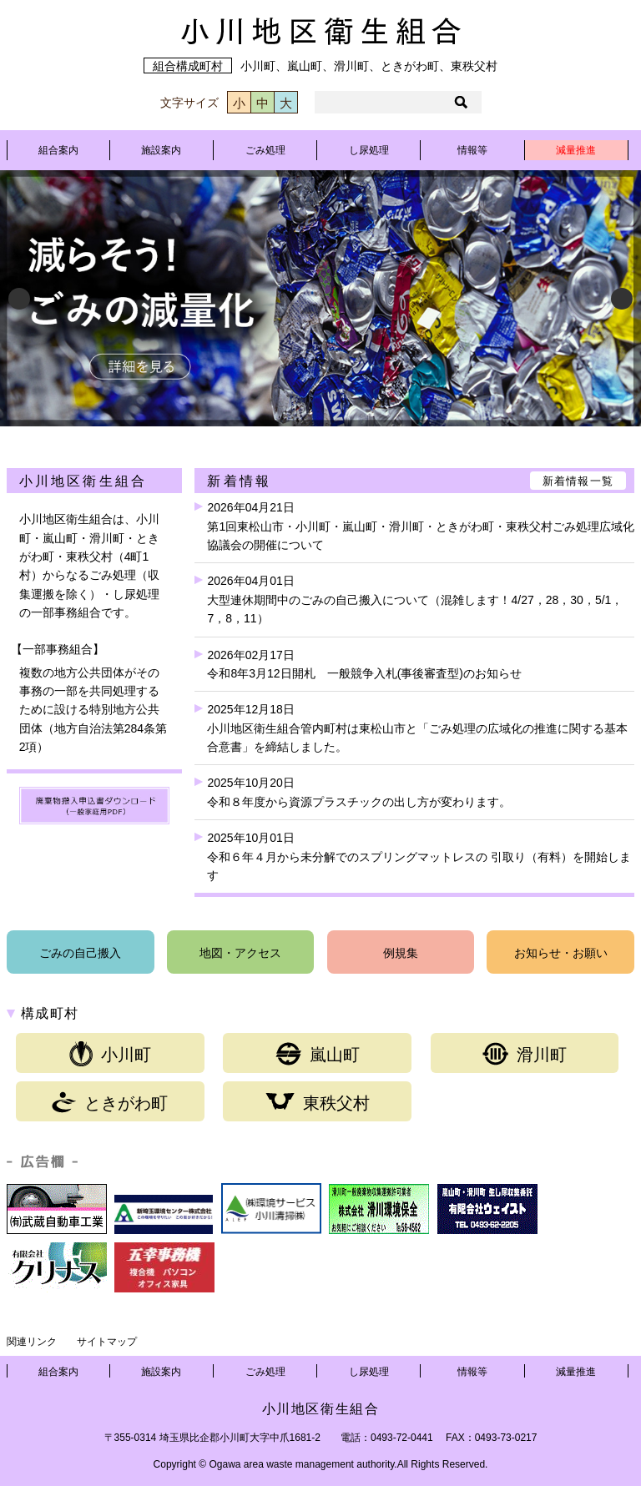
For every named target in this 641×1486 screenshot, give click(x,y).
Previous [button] (19, 299)
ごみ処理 (265, 150)
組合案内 (58, 150)
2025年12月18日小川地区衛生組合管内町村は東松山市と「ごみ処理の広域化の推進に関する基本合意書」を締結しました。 (417, 728)
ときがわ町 (110, 1102)
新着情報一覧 (578, 481)
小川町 (110, 1053)
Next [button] (622, 299)
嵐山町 (317, 1053)
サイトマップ (107, 1341)
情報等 (472, 150)
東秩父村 (317, 1102)
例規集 (400, 953)
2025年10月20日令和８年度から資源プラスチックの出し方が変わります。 (359, 792)
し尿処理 (369, 150)
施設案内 (161, 150)
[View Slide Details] (320, 298)
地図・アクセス (240, 953)
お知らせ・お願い (561, 953)
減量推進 (576, 150)
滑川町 (524, 1053)
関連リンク (32, 1341)
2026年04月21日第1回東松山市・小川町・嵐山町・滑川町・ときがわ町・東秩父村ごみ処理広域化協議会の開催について (420, 526)
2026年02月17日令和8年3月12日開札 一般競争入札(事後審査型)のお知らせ (364, 664)
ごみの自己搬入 (80, 953)
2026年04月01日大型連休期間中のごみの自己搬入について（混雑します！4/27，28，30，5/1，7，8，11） (415, 599)
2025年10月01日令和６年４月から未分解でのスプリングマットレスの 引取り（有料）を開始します (419, 856)
